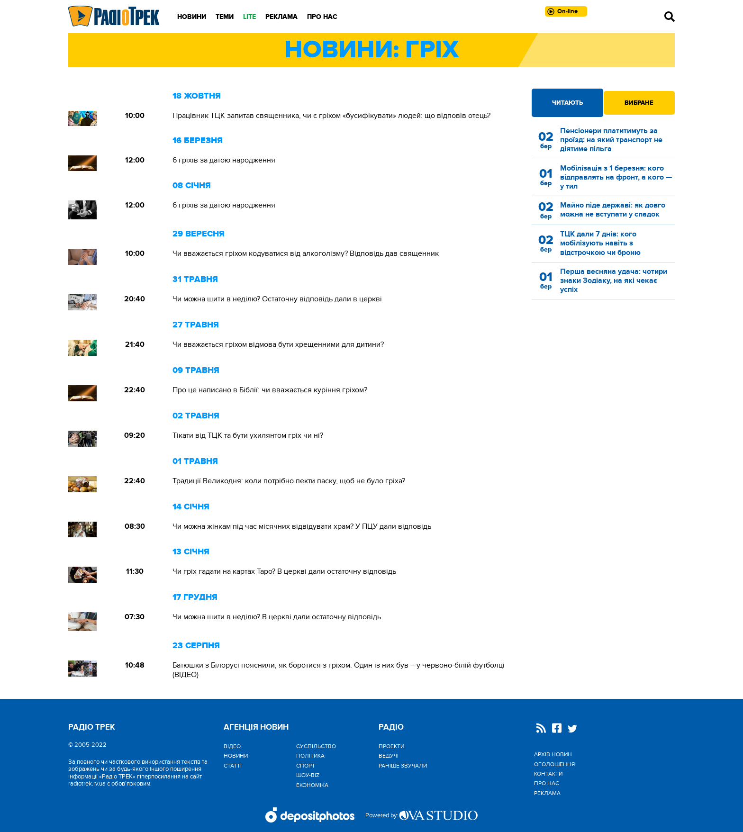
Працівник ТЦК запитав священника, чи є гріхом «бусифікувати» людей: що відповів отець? (331, 115)
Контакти (548, 773)
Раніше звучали (403, 765)
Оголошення (554, 764)
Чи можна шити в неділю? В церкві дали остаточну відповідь (276, 617)
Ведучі (389, 755)
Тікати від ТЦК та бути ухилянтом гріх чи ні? (247, 435)
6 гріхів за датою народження (223, 160)
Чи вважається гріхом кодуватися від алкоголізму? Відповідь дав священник (305, 253)
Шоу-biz (307, 775)
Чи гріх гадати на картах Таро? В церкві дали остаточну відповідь (284, 571)
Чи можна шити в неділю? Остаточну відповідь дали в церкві (277, 299)
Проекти (391, 746)
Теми (225, 17)
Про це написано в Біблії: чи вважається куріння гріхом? (269, 390)
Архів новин (553, 754)
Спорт (305, 765)
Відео (232, 746)
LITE (249, 17)
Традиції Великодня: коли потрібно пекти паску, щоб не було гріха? (288, 481)
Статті (233, 765)
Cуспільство (316, 746)
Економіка (312, 785)
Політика (310, 755)
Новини (191, 17)
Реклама (281, 17)
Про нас (322, 17)
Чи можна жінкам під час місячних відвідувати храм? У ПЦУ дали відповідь (301, 526)
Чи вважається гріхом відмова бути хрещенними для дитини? (278, 344)
